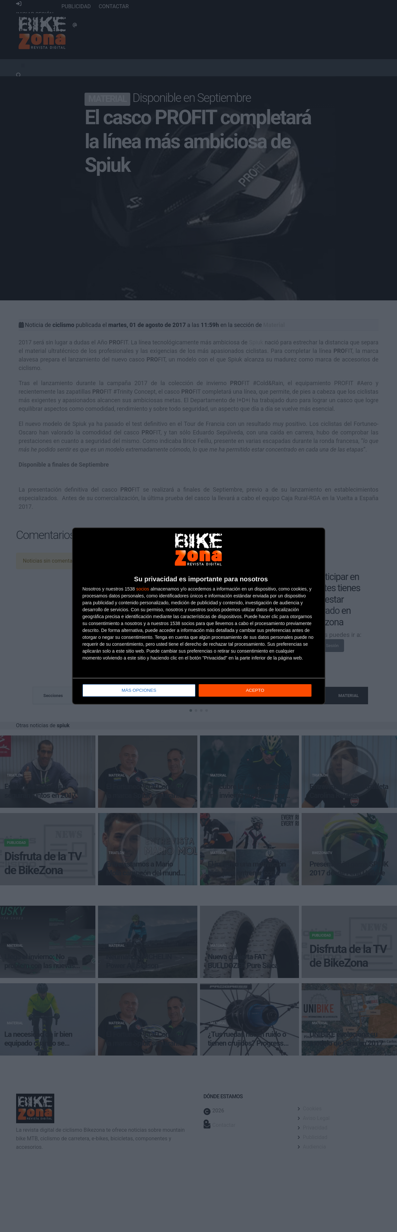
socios (142, 589)
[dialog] (198, 616)
